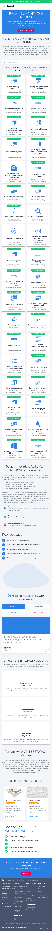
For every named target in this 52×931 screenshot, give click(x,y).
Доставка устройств (17, 911)
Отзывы (13, 595)
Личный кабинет (31, 910)
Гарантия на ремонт (17, 907)
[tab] (13, 606)
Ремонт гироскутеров (18, 896)
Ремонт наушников (19, 893)
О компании (5, 895)
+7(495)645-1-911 (43, 897)
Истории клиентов (31, 900)
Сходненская (42, 886)
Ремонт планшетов (19, 891)
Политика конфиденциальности (23, 929)
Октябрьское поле (43, 889)
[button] (47, 6)
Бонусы (28, 891)
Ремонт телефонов (19, 886)
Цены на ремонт (30, 907)
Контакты (5, 897)
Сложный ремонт (19, 904)
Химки (40, 891)
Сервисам (17, 919)
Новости (28, 889)
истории (28, 595)
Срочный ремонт (19, 901)
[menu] (4, 6)
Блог (27, 886)
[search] (28, 62)
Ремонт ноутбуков (19, 889)
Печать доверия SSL (8, 929)
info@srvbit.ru (42, 895)
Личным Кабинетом (19, 831)
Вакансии (5, 899)
